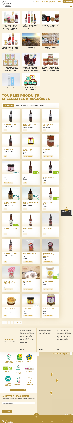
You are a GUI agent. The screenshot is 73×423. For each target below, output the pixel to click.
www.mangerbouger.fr (67, 421)
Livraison (45, 420)
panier (68, 1)
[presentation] (11, 407)
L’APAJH (52, 420)
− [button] (38, 355)
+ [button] (38, 353)
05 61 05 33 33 (42, 2)
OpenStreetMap (70, 414)
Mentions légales (58, 420)
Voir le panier (9, 105)
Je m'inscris (7, 411)
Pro (59, 1)
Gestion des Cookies (67, 420)
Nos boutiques (61, 353)
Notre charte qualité (18, 390)
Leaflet (66, 414)
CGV (48, 420)
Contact (40, 420)
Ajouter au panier (28, 156)
